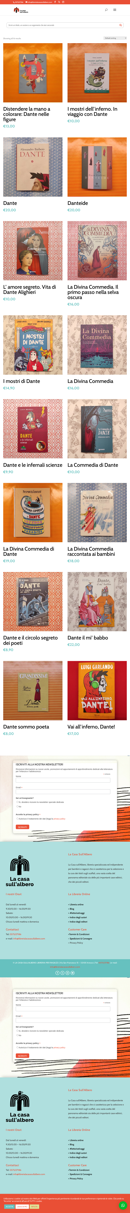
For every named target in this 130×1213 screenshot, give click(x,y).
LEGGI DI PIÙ (22, 1206)
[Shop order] (115, 38)
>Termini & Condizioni (78, 934)
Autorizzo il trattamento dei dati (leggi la (42, 819)
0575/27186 (15, 934)
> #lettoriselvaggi (76, 913)
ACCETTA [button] (9, 1206)
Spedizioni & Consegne (81, 938)
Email (19, 787)
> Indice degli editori (77, 921)
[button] (123, 1205)
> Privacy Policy (75, 1178)
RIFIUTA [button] (34, 1206)
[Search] (120, 25)
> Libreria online (75, 904)
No (20, 806)
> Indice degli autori (77, 917)
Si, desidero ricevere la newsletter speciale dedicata (41, 802)
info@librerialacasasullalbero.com (29, 938)
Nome (18, 776)
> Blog (71, 909)
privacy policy (59, 819)
